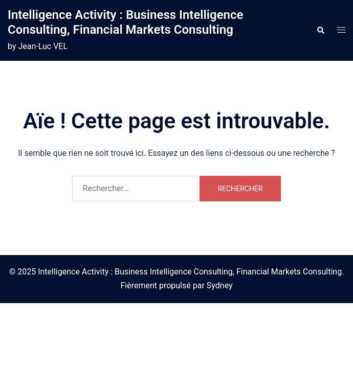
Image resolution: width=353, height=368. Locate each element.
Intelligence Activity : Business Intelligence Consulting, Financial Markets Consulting (125, 22)
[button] (320, 31)
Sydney (220, 285)
